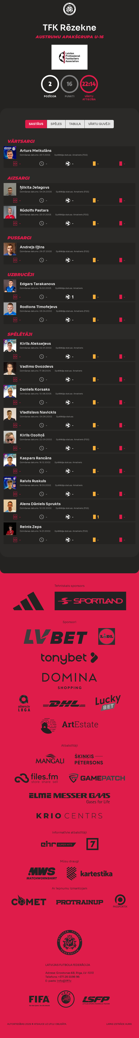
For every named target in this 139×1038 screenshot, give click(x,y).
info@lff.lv (64, 980)
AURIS (128, 1024)
